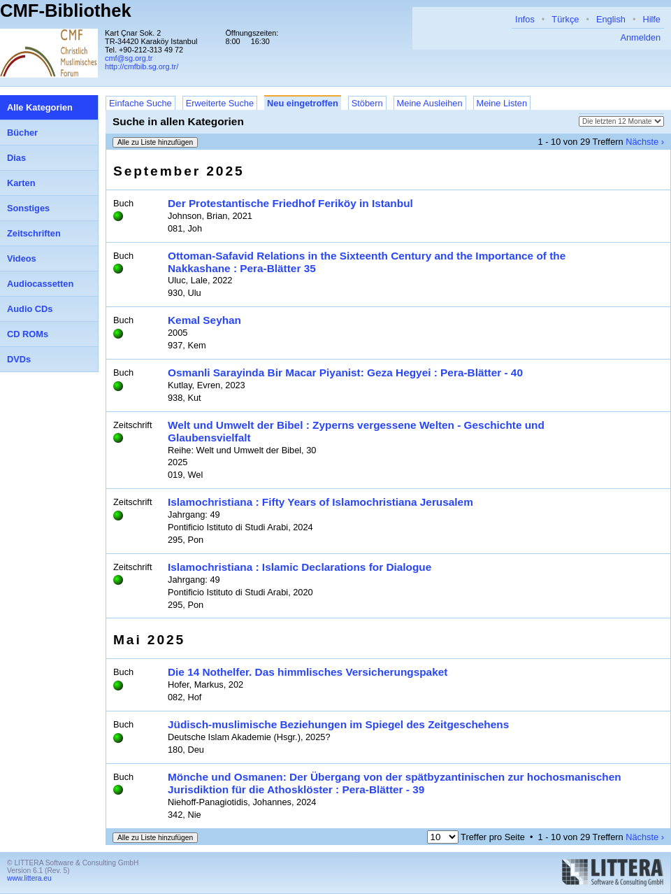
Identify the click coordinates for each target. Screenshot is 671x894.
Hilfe (651, 19)
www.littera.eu (29, 878)
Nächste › (645, 141)
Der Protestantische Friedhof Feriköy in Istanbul (290, 203)
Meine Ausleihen (430, 103)
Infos (525, 19)
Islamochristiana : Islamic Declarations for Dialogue (299, 567)
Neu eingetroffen (302, 103)
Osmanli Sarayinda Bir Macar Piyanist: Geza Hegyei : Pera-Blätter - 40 (345, 372)
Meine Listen (502, 103)
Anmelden (640, 37)
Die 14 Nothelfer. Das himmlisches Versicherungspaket (307, 672)
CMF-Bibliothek (65, 10)
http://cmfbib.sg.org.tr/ (141, 66)
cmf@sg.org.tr (128, 58)
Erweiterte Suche (220, 103)
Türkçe (565, 19)
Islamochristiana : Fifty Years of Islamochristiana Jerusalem (320, 502)
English (611, 19)
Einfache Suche (140, 103)
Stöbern (367, 103)
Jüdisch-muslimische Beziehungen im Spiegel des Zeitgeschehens (338, 724)
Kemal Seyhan (204, 320)
